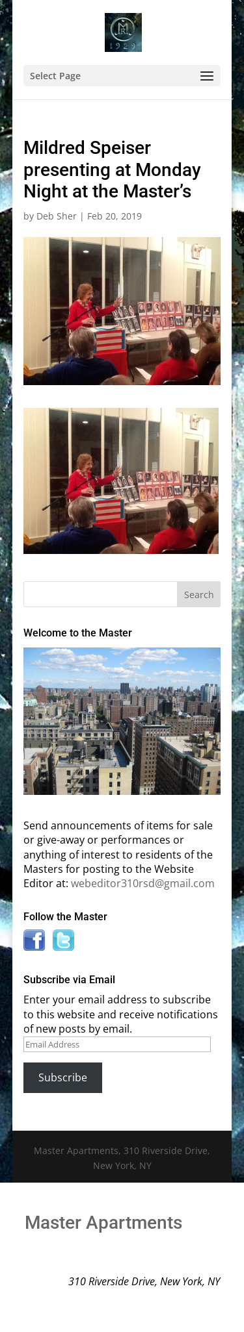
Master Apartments (103, 1222)
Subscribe (62, 1077)
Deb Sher (56, 216)
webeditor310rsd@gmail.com (143, 883)
